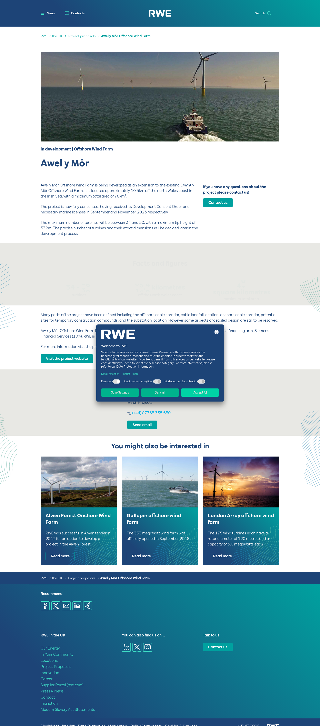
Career (46, 671)
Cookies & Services (181, 718)
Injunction (49, 695)
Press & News (52, 683)
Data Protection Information (102, 718)
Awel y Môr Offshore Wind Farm (125, 570)
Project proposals (81, 570)
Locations (49, 653)
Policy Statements (146, 718)
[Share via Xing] (87, 598)
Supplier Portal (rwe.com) (62, 677)
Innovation (50, 665)
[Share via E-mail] (66, 598)
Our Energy (50, 640)
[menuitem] (75, 13)
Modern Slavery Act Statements (68, 702)
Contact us (217, 639)
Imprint (68, 718)
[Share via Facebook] (45, 598)
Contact (48, 689)
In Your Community (57, 646)
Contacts (78, 13)
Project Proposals (56, 659)
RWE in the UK (51, 570)
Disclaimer (50, 718)
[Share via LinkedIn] (76, 598)
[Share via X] (55, 598)
